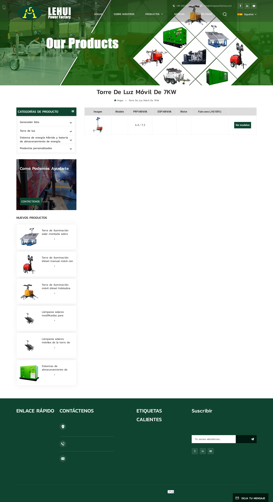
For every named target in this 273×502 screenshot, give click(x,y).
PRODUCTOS (152, 14)
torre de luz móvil (146, 458)
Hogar (98, 14)
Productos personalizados (36, 148)
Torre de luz (27, 131)
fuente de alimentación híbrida (153, 463)
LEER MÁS (48, 239)
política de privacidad (244, 491)
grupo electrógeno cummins (152, 432)
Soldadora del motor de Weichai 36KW (158, 474)
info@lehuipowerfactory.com (218, 6)
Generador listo (29, 122)
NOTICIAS (179, 14)
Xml (226, 491)
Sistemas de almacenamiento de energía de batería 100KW (54, 367)
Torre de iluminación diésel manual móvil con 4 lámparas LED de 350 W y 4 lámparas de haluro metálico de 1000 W (57, 259)
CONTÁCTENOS (204, 14)
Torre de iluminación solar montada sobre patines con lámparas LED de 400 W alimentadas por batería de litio (57, 232)
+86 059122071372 (186, 6)
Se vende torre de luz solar (151, 437)
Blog (18, 450)
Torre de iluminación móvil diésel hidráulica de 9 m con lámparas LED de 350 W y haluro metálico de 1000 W (56, 286)
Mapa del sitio (204, 491)
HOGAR (20, 423)
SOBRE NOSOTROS (124, 14)
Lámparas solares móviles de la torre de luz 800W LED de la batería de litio (56, 340)
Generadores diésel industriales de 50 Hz (159, 469)
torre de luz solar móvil (149, 443)
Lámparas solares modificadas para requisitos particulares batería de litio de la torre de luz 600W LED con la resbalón (56, 313)
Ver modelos (243, 125)
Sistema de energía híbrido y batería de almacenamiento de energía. (44, 139)
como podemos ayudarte (44, 168)
